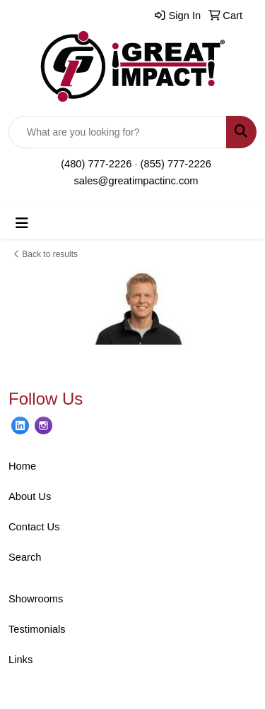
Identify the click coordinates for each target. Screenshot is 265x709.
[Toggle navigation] (22, 223)
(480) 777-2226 (96, 163)
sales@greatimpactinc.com (135, 180)
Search (24, 557)
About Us (29, 496)
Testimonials (37, 629)
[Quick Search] (117, 132)
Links (20, 659)
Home (22, 466)
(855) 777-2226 (176, 163)
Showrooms (35, 598)
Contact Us (34, 526)
